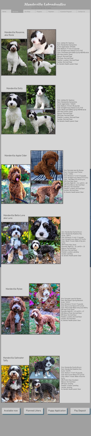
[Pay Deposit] (80, 411)
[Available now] (11, 411)
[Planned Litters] (33, 411)
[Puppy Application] (57, 411)
